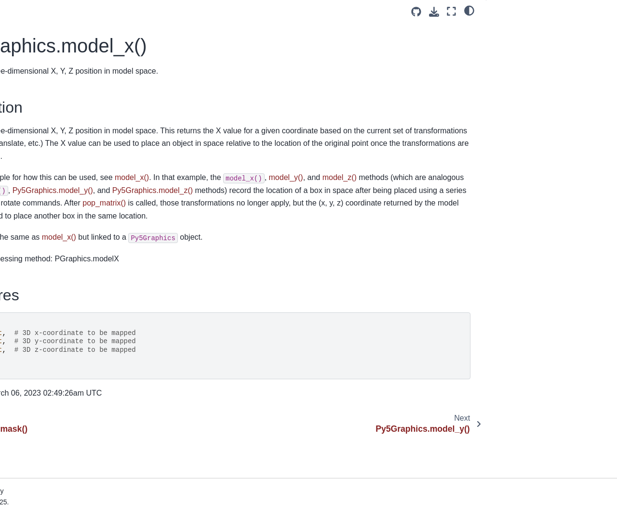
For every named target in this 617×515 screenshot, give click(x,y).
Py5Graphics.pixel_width (52, 339)
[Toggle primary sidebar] (152, 11)
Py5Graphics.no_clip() (48, 155)
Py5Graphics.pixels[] (46, 354)
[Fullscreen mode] (451, 11)
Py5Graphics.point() (45, 369)
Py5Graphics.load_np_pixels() (60, 18)
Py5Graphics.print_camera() (57, 461)
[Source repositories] (416, 12)
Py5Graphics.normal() (48, 247)
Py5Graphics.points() (46, 400)
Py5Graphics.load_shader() (56, 48)
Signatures (510, 43)
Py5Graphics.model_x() (53, 94)
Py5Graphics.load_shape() (55, 63)
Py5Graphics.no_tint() (47, 232)
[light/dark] (469, 10)
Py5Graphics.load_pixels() (54, 33)
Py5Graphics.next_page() (53, 140)
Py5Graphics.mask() (45, 79)
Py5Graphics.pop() (43, 415)
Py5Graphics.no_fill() (46, 171)
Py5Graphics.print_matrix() (55, 476)
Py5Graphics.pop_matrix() (54, 431)
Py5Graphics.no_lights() (51, 186)
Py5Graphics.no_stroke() (52, 216)
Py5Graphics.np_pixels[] (51, 262)
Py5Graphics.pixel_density (55, 308)
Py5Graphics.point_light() (53, 384)
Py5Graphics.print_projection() (61, 492)
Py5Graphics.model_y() (50, 109)
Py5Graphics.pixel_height (53, 323)
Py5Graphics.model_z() (50, 125)
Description (513, 29)
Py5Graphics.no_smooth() (54, 201)
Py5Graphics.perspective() (55, 293)
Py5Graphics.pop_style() (52, 446)
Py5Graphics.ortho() (45, 278)
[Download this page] (434, 12)
